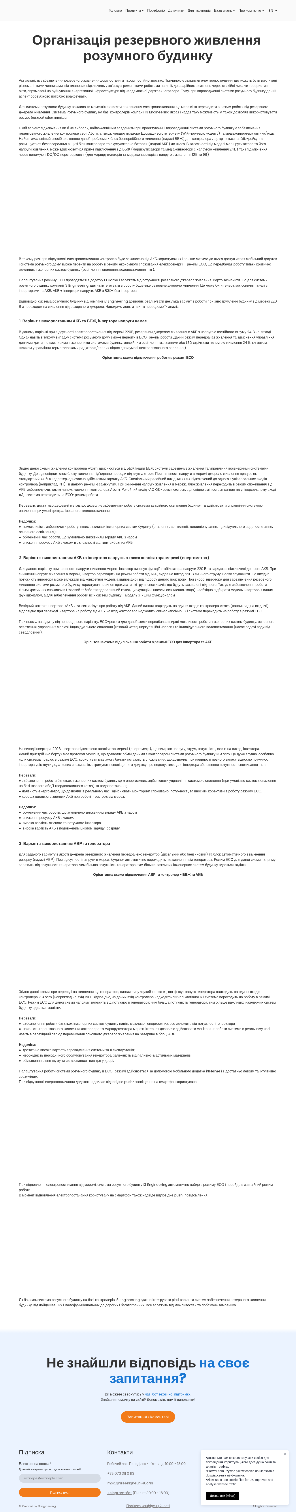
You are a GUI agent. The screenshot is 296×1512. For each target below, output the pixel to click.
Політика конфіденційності (148, 1505)
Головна (115, 10)
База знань (223, 10)
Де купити (176, 10)
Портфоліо (156, 10)
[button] (148, 1417)
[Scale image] (148, 207)
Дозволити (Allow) (222, 1495)
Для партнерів (199, 10)
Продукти (133, 10)
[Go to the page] (25, 11)
